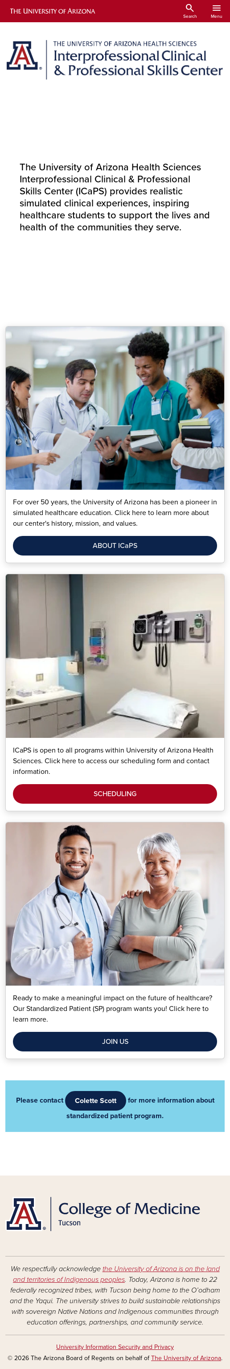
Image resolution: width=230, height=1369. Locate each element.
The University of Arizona (186, 1358)
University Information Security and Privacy (115, 1347)
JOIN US (115, 1041)
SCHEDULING (115, 793)
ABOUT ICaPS (115, 545)
